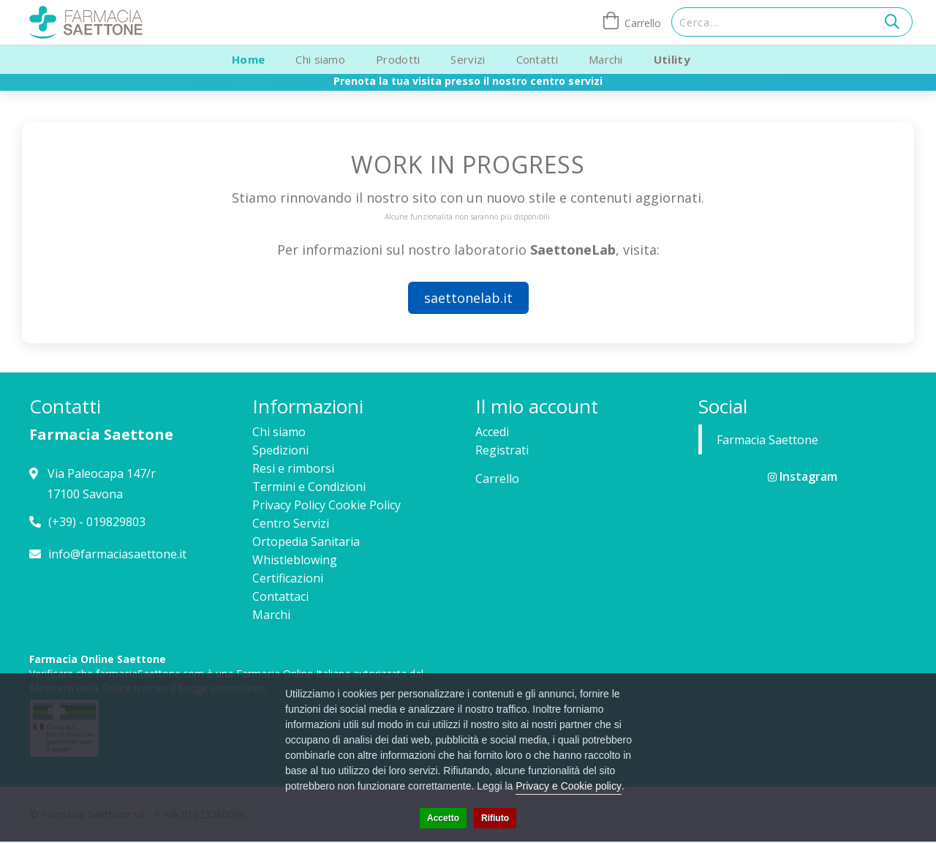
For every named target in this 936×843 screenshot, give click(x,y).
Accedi (492, 432)
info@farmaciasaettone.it (117, 554)
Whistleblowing (294, 560)
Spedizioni (280, 450)
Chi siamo (320, 59)
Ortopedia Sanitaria (306, 541)
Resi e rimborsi (293, 468)
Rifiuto (495, 818)
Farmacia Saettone (767, 440)
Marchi (606, 59)
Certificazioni (287, 578)
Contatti (537, 59)
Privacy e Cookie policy (569, 786)
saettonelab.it (468, 298)
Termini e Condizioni (309, 487)
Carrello (497, 479)
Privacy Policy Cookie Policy (326, 505)
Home (248, 59)
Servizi (467, 59)
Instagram (802, 476)
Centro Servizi (290, 523)
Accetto (443, 818)
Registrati (502, 450)
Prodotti (398, 59)
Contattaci (280, 596)
